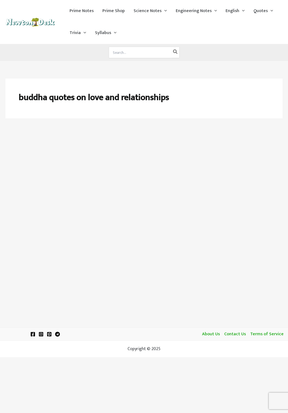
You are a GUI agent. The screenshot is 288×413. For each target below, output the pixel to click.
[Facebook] (32, 334)
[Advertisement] (144, 165)
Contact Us (235, 334)
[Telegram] (57, 334)
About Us (211, 334)
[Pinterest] (49, 334)
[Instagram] (41, 334)
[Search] (175, 52)
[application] (164, 11)
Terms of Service (267, 334)
